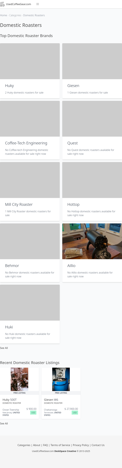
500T (13, 400)
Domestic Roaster (12, 403)
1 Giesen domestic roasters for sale (87, 92)
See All (4, 348)
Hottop (73, 204)
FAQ (46, 445)
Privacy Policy (81, 445)
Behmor (12, 265)
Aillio (71, 265)
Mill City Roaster (19, 204)
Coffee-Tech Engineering (26, 143)
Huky (9, 85)
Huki (9, 326)
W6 (56, 400)
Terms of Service (61, 445)
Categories (24, 445)
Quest (72, 143)
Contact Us (98, 445)
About (37, 445)
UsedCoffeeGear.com (15, 4)
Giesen (73, 85)
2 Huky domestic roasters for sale (24, 92)
